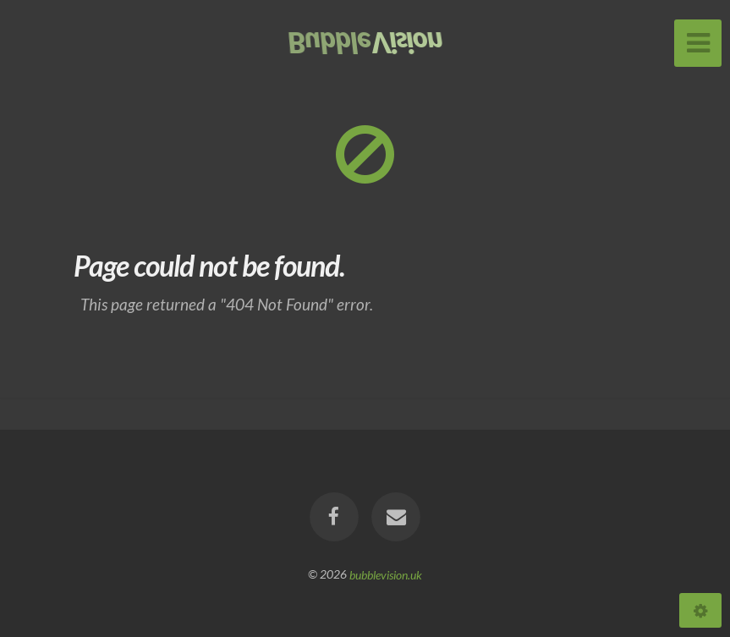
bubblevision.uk (385, 574)
